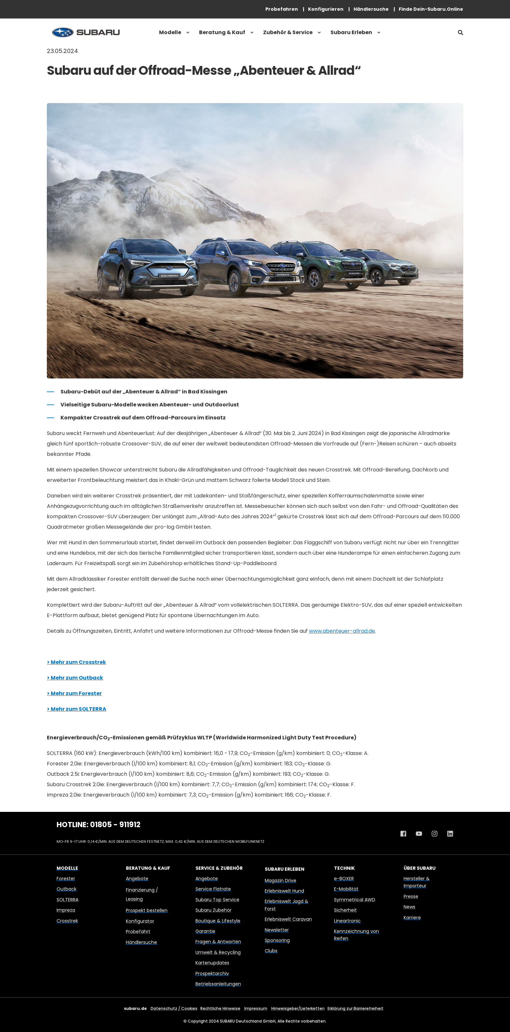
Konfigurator (140, 921)
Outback (66, 889)
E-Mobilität (346, 889)
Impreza (66, 910)
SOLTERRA (67, 899)
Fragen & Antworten (218, 941)
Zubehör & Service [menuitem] (288, 32)
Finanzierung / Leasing (142, 894)
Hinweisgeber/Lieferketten (298, 1008)
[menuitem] (281, 9)
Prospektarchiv (212, 973)
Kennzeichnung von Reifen (356, 935)
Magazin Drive (280, 880)
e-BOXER (344, 878)
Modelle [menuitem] (170, 32)
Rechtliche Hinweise (220, 1008)
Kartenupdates (212, 962)
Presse (411, 896)
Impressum (255, 1008)
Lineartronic (347, 921)
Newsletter (277, 930)
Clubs (271, 950)
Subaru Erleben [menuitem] (351, 32)
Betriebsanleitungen (218, 984)
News (409, 907)
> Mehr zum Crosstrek (76, 662)
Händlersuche (141, 942)
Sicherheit (345, 910)
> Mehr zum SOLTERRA (76, 709)
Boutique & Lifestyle (217, 921)
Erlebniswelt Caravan (288, 919)
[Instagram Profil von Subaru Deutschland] (434, 833)
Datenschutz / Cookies (174, 1008)
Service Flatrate (213, 889)
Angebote (137, 878)
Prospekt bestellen (147, 910)
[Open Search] (460, 32)
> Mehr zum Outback (75, 677)
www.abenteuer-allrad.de (342, 631)
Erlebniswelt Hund (284, 891)
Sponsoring (277, 940)
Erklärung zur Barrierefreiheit (355, 1008)
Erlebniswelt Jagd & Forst (286, 905)
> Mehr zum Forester (74, 693)
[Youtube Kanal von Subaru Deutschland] (419, 833)
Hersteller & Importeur (417, 882)
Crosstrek (67, 921)
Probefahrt (138, 931)
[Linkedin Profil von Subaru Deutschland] (447, 833)
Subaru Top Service (217, 899)
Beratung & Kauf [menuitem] (222, 32)
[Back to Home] (86, 32)
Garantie (205, 931)
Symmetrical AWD (354, 899)
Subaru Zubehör (213, 910)
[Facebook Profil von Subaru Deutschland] (405, 833)
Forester (66, 878)
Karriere (412, 917)
